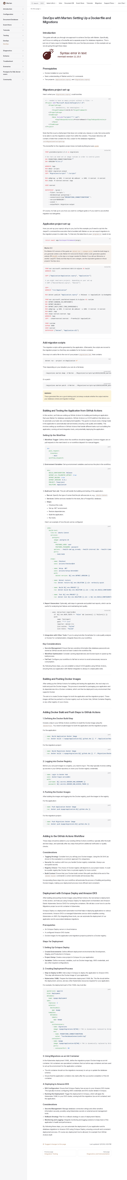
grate (97, 146)
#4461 (54, 256)
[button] (13, 9)
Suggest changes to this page (54, 1144)
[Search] (37, 3)
